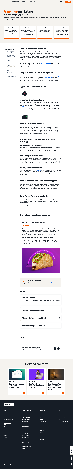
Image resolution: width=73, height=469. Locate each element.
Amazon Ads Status (42, 462)
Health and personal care (44, 424)
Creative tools (24, 423)
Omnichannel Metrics (25, 437)
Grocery (41, 423)
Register (68, 1)
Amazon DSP (24, 444)
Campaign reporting (25, 435)
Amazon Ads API (25, 448)
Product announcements (63, 413)
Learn (35, 1)
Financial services (43, 421)
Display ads (6, 431)
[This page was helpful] (58, 348)
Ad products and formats (7, 423)
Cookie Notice (34, 462)
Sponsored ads (6, 426)
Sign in (61, 1)
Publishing (42, 430)
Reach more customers (8, 413)
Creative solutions (26, 417)
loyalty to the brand (46, 63)
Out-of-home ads (7, 437)
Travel (41, 435)
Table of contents (9, 49)
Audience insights (25, 412)
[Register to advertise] (11, 28)
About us (5, 462)
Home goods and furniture (44, 426)
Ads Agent (24, 455)
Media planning (24, 413)
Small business (15, 1)
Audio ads (5, 435)
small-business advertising (26, 106)
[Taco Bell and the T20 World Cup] (25, 225)
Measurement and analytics (26, 427)
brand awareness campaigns (40, 54)
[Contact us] (28, 28)
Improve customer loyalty (8, 419)
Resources (60, 415)
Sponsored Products (7, 428)
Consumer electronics (44, 415)
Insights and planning (26, 410)
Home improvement (43, 428)
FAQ (59, 419)
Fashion (41, 419)
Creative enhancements (26, 419)
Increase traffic (6, 415)
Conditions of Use (12, 462)
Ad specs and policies (62, 417)
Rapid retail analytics (25, 439)
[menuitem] (9, 433)
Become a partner (62, 428)
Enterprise (23, 1)
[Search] (58, 1)
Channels (42, 439)
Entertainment (42, 417)
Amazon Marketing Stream (26, 433)
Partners (30, 1)
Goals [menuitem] (5, 410)
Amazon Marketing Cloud (26, 446)
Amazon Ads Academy (62, 412)
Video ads (5, 433)
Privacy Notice (19, 462)
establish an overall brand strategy (51, 76)
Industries (42, 410)
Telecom (41, 432)
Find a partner (61, 426)
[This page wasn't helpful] (55, 348)
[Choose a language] (9, 404)
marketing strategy (36, 170)
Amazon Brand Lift (25, 431)
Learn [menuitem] (60, 410)
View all (5, 439)
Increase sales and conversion (9, 417)
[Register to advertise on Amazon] (36, 280)
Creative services (25, 421)
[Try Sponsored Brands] (61, 28)
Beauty (41, 413)
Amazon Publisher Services (26, 450)
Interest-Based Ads (26, 462)
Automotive (42, 412)
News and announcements (63, 421)
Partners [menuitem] (61, 424)
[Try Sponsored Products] (45, 28)
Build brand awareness (7, 412)
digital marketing (48, 77)
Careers (48, 462)
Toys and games (43, 434)
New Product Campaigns (26, 453)
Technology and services (27, 442)
